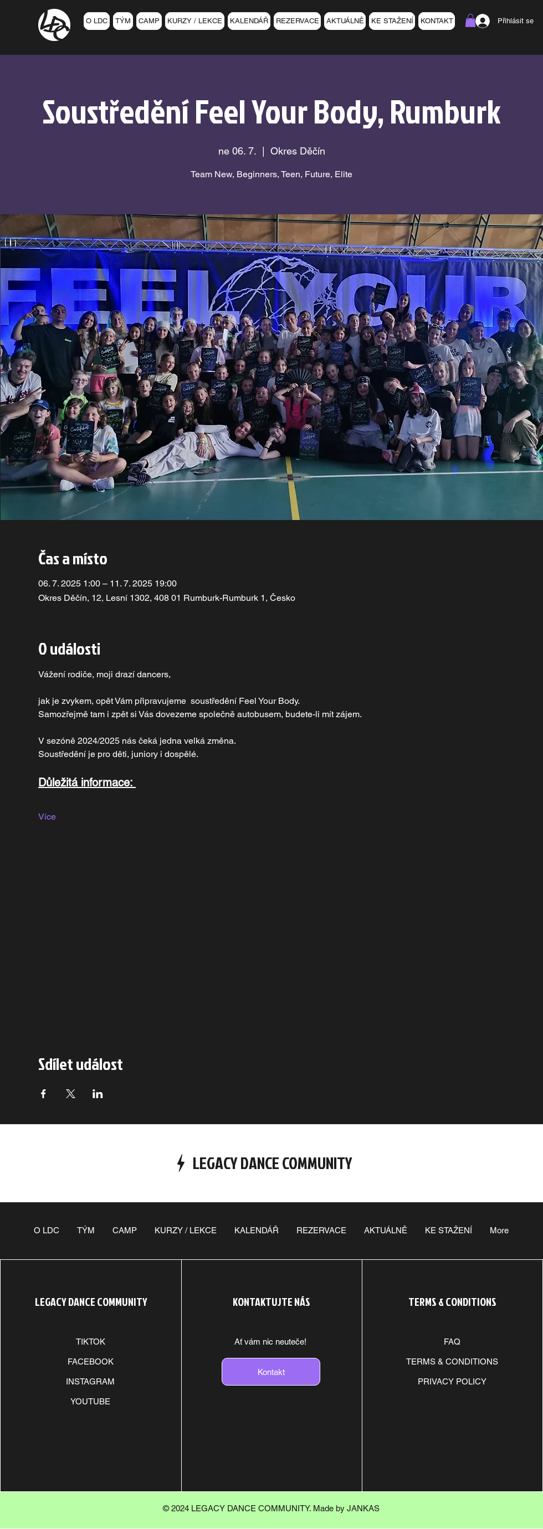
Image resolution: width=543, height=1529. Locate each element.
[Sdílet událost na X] (70, 1093)
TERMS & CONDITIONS (452, 1361)
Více (47, 816)
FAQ (452, 1341)
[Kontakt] (271, 1372)
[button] (470, 20)
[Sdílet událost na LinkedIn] (98, 1093)
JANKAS (363, 1508)
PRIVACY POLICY (452, 1381)
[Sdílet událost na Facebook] (43, 1093)
